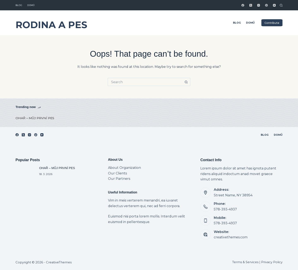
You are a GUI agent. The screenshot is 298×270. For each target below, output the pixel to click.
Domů (31, 5)
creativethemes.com (231, 237)
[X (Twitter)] (250, 5)
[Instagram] (258, 5)
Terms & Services (245, 262)
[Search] (281, 5)
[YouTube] (274, 5)
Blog (19, 5)
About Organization (124, 168)
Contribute (271, 22)
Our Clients (117, 173)
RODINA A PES (51, 24)
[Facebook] (243, 5)
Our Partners (119, 179)
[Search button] (186, 82)
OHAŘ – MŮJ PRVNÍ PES (35, 118)
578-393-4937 (225, 209)
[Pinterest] (266, 5)
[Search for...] (145, 82)
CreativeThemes (59, 262)
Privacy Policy (271, 262)
